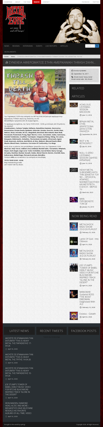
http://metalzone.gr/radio (13, 162)
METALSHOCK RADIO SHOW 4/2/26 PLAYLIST (88, 253)
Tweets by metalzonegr (51, 337)
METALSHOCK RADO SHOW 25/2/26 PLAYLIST (88, 227)
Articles (64, 46)
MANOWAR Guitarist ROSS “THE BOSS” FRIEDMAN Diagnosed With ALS (87, 298)
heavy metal (88, 77)
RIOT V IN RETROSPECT (86, 142)
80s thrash (88, 79)
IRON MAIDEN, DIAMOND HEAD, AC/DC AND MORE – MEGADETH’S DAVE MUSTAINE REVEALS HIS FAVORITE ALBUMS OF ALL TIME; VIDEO (19, 408)
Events (39, 46)
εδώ (12, 157)
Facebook (85, 2)
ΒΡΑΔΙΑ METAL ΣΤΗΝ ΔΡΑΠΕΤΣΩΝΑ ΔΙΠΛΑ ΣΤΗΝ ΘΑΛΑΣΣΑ (87, 126)
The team (26, 2)
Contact (46, 2)
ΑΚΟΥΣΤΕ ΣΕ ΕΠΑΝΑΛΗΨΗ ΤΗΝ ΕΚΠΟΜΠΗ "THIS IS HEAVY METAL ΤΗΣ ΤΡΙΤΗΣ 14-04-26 (19, 357)
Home (6, 56)
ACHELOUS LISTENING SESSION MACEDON (85, 108)
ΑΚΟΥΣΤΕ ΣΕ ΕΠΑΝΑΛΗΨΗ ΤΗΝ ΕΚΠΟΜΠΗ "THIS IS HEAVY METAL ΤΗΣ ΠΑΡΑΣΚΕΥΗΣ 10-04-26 (19, 372)
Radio (37, 2)
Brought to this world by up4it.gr (14, 424)
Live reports (51, 46)
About (17, 2)
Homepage (8, 2)
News (6, 46)
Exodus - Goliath (88, 313)
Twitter (96, 2)
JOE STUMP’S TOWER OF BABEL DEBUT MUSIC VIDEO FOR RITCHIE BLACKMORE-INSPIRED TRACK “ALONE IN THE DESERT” (89, 274)
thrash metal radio (77, 79)
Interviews (28, 46)
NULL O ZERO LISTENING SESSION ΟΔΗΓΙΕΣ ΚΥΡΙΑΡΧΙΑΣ (88, 156)
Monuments (10, 52)
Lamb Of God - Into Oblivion (89, 240)
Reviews (16, 46)
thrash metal (78, 77)
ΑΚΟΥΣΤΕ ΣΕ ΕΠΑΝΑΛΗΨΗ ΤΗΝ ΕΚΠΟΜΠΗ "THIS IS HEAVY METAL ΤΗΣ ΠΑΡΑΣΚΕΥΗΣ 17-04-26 (19, 342)
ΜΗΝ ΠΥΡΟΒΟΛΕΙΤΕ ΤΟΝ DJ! (87, 201)
